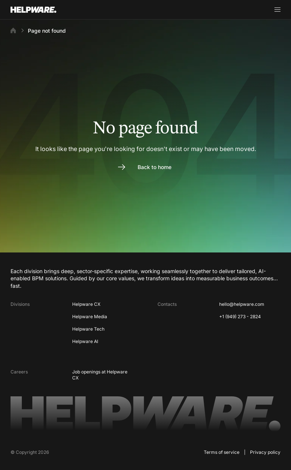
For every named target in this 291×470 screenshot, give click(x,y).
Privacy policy (265, 452)
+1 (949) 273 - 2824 (240, 316)
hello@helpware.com (241, 304)
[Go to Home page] (43, 9)
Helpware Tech (88, 329)
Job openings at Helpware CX (99, 375)
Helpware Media (89, 316)
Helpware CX (86, 304)
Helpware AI (85, 341)
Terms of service (221, 452)
